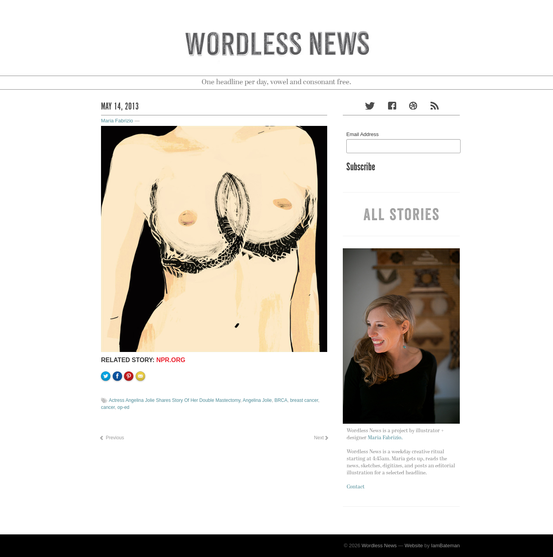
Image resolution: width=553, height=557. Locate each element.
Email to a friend (141, 402)
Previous (111, 437)
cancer (108, 407)
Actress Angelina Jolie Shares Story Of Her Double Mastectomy (174, 400)
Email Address (362, 134)
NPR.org (171, 360)
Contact (356, 487)
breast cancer (304, 400)
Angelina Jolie (257, 400)
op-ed (123, 407)
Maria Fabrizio (117, 121)
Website (414, 545)
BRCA (281, 400)
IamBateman (445, 545)
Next (321, 437)
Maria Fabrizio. (385, 438)
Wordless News (379, 545)
